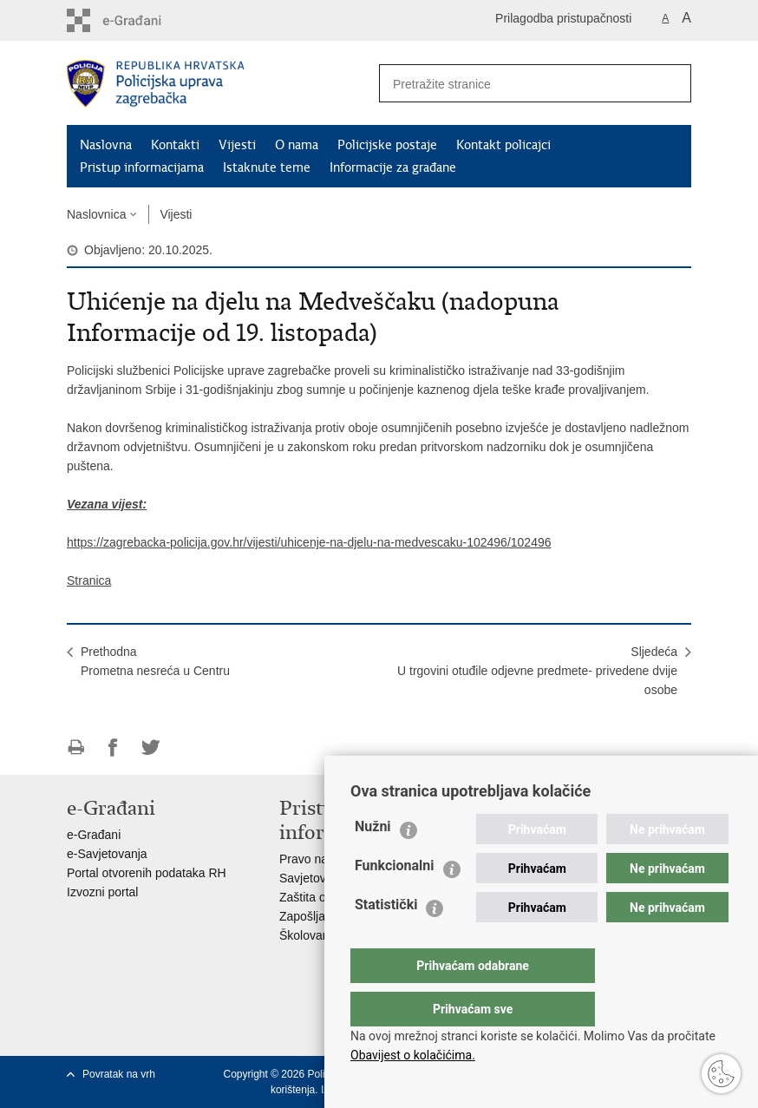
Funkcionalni (395, 900)
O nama (296, 145)
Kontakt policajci (503, 145)
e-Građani (94, 835)
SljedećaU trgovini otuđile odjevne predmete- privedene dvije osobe (537, 671)
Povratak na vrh (118, 1074)
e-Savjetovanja (107, 854)
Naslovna (106, 145)
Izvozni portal (102, 892)
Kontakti (175, 145)
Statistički (386, 939)
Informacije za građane (393, 167)
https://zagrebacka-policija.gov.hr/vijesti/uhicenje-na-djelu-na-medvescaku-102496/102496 (309, 542)
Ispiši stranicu (76, 747)
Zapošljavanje (316, 916)
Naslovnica (96, 214)
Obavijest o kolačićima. (412, 1055)
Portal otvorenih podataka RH (146, 873)
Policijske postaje (387, 145)
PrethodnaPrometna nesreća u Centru (155, 661)
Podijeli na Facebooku (113, 747)
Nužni (373, 861)
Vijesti (237, 145)
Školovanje (309, 935)
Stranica (89, 580)
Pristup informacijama (142, 167)
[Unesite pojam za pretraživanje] (510, 83)
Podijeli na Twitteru (150, 747)
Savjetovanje (314, 878)
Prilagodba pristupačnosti (563, 18)
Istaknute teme (266, 167)
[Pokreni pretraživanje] (671, 83)
